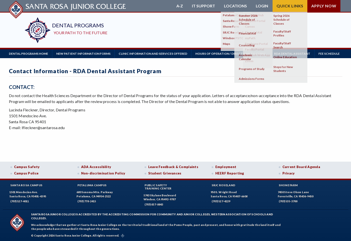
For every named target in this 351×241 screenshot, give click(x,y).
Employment (226, 167)
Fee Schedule (329, 53)
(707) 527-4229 (221, 201)
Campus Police (26, 173)
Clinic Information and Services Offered (153, 53)
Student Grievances (165, 173)
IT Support (203, 6)
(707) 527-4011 (19, 201)
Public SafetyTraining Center (158, 187)
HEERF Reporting (229, 173)
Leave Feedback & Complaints (173, 167)
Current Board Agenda (301, 167)
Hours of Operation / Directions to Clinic (230, 53)
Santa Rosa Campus (26, 185)
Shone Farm (288, 185)
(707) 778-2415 (86, 201)
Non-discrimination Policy (103, 173)
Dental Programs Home (28, 53)
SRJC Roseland (224, 185)
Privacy (288, 173)
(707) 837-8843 (154, 204)
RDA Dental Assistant (292, 53)
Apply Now (323, 5)
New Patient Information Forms (83, 53)
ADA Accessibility (96, 167)
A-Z (179, 6)
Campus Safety (27, 167)
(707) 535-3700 (288, 201)
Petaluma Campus (92, 185)
